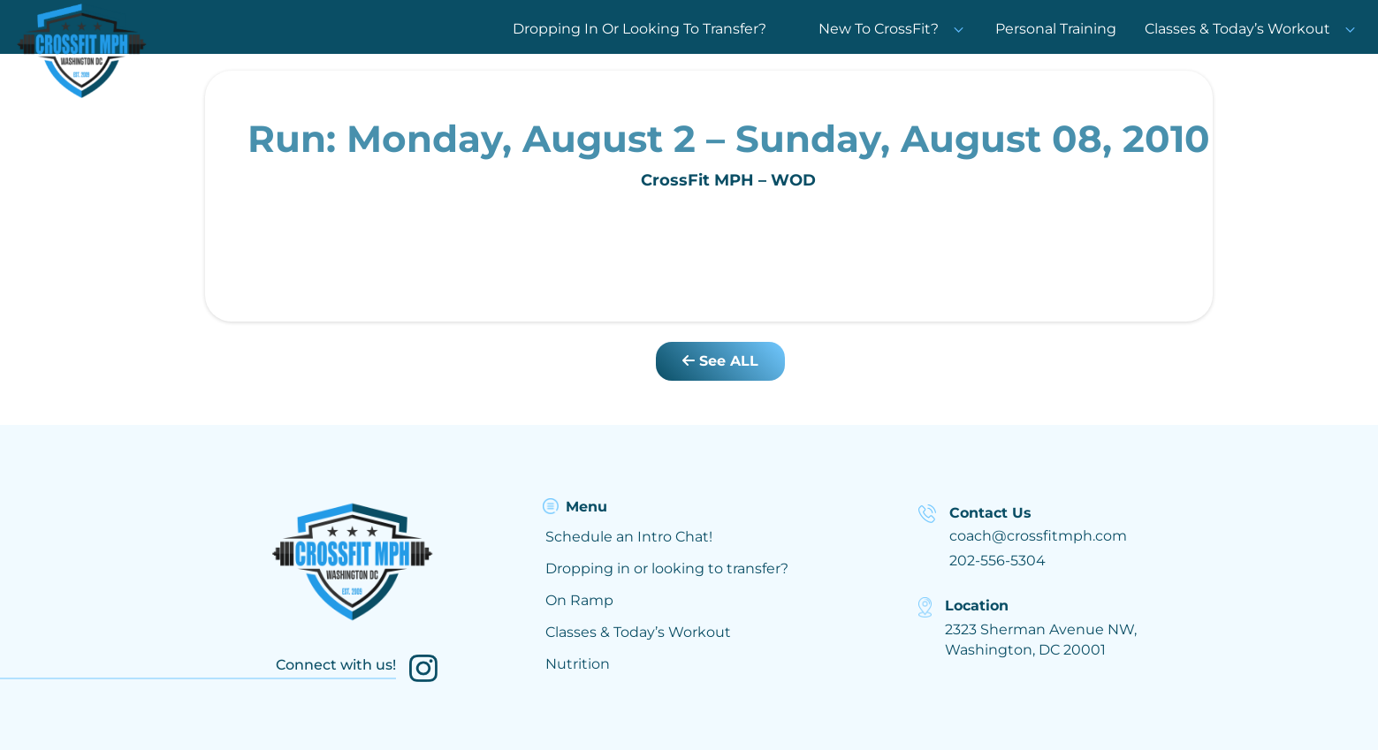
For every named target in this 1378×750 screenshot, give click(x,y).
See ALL (720, 360)
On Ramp (579, 600)
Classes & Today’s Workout (1237, 28)
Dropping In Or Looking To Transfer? (639, 28)
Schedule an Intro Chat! (628, 536)
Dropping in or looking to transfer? (666, 568)
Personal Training (1055, 28)
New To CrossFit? (891, 28)
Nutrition (577, 663)
